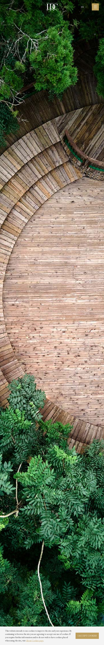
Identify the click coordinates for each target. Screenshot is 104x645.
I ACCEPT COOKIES (87, 635)
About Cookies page (34, 640)
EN (84, 7)
